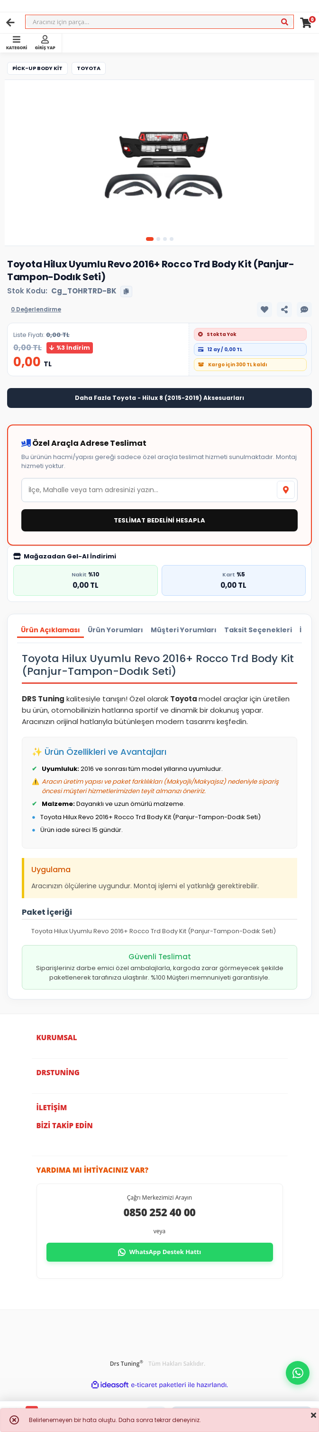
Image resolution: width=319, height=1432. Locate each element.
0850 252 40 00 (160, 1212)
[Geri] (10, 22)
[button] (298, 1373)
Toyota (88, 68)
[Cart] (306, 23)
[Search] (159, 21)
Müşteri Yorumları (184, 630)
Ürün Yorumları (115, 630)
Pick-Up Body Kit (37, 68)
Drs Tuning (126, 1364)
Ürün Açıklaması (50, 630)
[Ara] (284, 22)
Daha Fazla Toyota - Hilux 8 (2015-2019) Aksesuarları (159, 398)
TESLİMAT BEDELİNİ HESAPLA (159, 520)
